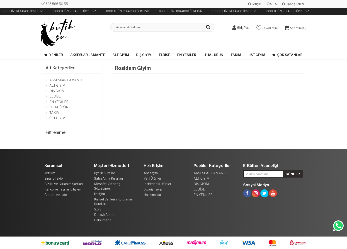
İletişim (255, 4)
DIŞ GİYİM (144, 55)
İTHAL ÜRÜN (213, 55)
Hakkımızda (102, 220)
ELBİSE (164, 55)
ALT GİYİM (120, 55)
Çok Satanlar (287, 55)
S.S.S (272, 4)
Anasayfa (151, 173)
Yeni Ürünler (152, 178)
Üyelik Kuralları (105, 173)
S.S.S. (98, 209)
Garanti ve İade (55, 195)
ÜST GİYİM (256, 55)
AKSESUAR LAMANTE (87, 55)
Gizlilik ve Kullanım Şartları (63, 184)
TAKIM (236, 55)
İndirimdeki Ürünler (157, 184)
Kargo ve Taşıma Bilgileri (62, 189)
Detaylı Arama (104, 215)
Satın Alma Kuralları (108, 178)
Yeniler (53, 55)
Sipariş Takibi (293, 4)
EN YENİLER (186, 55)
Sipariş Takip (153, 189)
